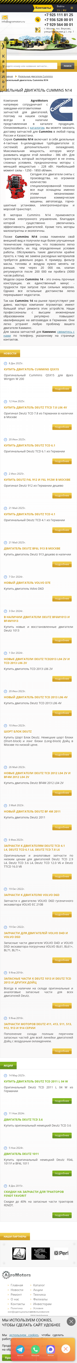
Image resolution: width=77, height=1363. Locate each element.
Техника (38, 1294)
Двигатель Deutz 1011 (21, 1154)
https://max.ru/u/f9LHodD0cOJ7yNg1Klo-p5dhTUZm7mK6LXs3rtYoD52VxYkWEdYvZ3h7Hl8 (50, 1349)
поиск (67, 65)
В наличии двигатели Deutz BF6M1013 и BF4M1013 (37, 619)
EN (58, 10)
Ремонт (15, 1294)
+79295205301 (35, 1349)
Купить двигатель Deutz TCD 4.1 (29, 514)
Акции (36, 1290)
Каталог (37, 1285)
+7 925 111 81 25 (58, 14)
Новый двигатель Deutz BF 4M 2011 (32, 811)
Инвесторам (41, 1304)
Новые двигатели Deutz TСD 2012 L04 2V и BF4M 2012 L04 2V (37, 775)
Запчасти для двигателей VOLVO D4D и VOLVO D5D (36, 935)
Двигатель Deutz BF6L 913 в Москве (32, 548)
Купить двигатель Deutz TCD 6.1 (29, 445)
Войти (60, 6)
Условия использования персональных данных (39, 1313)
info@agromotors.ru (13, 21)
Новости (15, 1290)
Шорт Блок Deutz (18, 731)
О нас (13, 1299)
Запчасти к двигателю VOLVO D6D (31, 895)
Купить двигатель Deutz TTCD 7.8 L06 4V (35, 407)
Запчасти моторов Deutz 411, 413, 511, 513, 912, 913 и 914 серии (38, 1026)
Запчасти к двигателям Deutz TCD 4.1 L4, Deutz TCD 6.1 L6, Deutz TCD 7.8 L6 (34, 847)
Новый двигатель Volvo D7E (27, 583)
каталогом (37, 128)
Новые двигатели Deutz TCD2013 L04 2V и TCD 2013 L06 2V (37, 661)
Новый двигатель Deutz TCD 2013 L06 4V (36, 697)
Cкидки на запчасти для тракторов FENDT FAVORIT (34, 1194)
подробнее (62, 389)
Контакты (16, 1304)
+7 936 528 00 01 (58, 19)
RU (64, 10)
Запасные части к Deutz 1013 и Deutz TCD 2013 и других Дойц (37, 980)
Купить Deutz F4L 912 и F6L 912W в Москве (37, 480)
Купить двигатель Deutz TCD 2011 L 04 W (36, 1081)
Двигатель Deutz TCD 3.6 (23, 1119)
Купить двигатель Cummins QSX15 (31, 369)
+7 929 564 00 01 (58, 24)
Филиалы (39, 1299)
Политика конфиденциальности (21, 1309)
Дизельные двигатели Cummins (35, 76)
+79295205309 (20, 1349)
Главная (15, 1285)
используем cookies (24, 1335)
